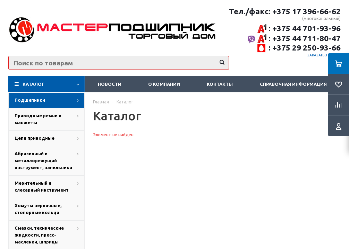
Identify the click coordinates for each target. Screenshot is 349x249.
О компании (164, 84)
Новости (109, 84)
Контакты (220, 84)
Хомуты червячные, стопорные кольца (38, 209)
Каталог (33, 84)
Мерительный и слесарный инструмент (42, 186)
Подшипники (30, 100)
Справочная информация (293, 84)
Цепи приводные (34, 138)
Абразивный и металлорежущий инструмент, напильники (43, 160)
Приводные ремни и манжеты (38, 119)
